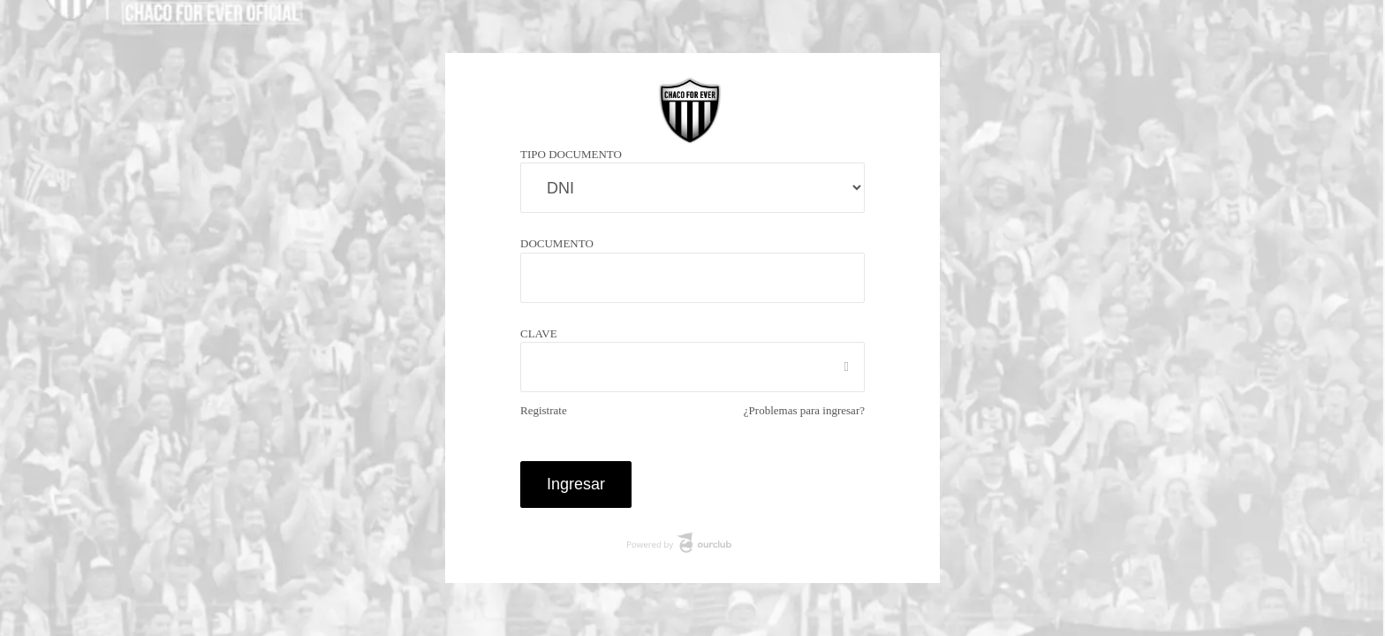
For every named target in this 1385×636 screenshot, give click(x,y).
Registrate (547, 410)
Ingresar (576, 483)
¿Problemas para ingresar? (794, 410)
